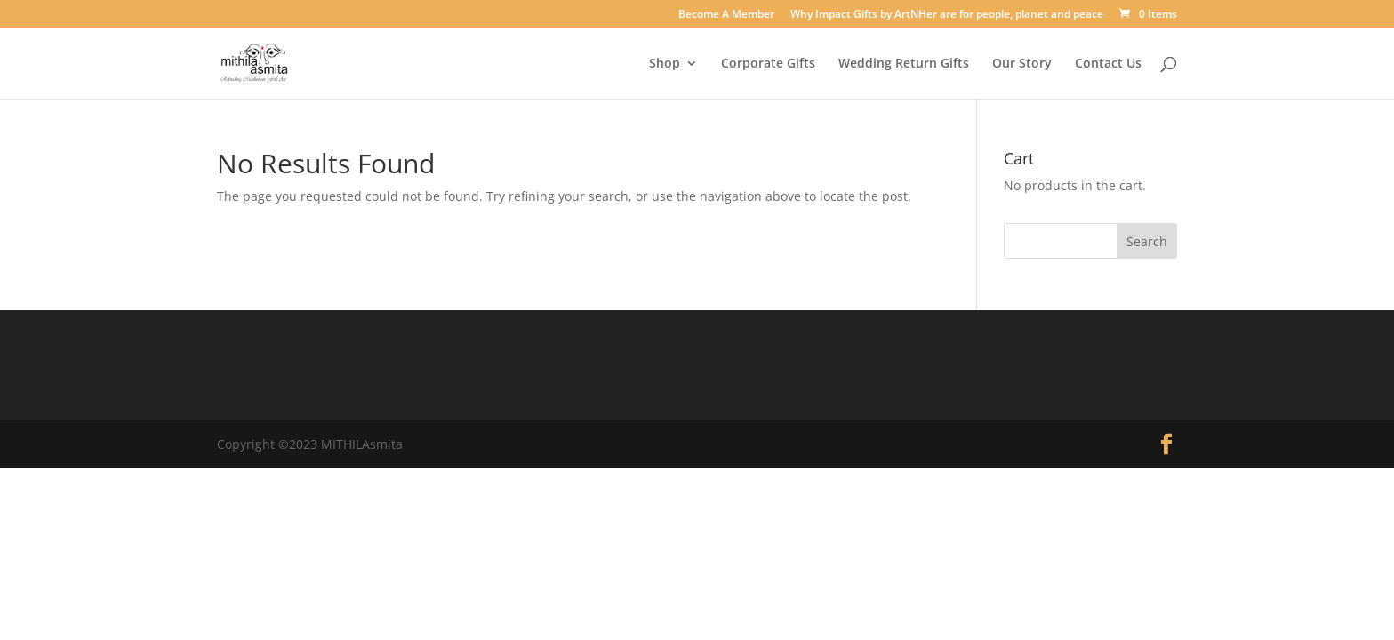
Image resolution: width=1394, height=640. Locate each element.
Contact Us (1108, 64)
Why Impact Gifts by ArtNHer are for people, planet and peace (946, 15)
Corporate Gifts (768, 64)
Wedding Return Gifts (903, 64)
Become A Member (726, 15)
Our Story (1022, 64)
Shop (664, 64)
